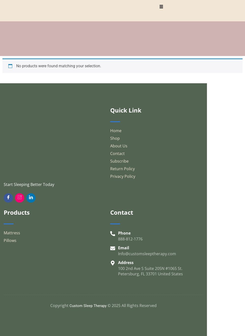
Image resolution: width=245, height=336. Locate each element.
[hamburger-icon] (161, 7)
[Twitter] (31, 198)
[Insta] (19, 198)
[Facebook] (8, 198)
